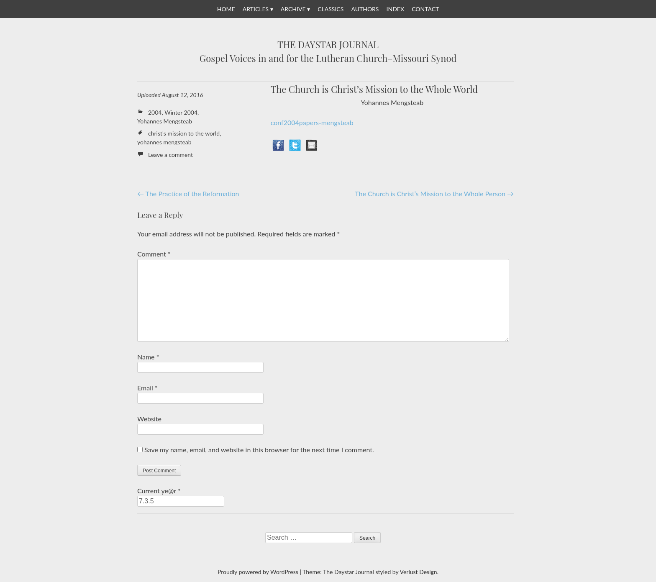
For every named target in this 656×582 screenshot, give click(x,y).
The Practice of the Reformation (188, 193)
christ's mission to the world (184, 133)
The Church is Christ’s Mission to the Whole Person (434, 193)
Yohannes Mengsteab (164, 121)
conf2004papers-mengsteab (312, 122)
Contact (425, 9)
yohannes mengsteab (164, 142)
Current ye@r (159, 491)
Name (148, 357)
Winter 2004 (180, 112)
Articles (256, 9)
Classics (330, 9)
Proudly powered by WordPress (258, 571)
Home (226, 9)
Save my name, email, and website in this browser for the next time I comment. (259, 450)
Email (147, 388)
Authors (365, 9)
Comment (154, 254)
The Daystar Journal (328, 45)
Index (395, 9)
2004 (154, 112)
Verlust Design (418, 571)
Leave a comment (170, 154)
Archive (293, 9)
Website (149, 419)
